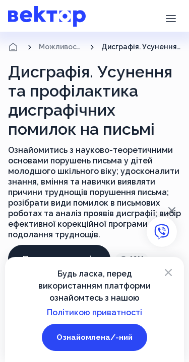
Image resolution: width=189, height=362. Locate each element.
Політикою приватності (94, 312)
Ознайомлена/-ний (94, 337)
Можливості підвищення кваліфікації (61, 47)
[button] (170, 17)
